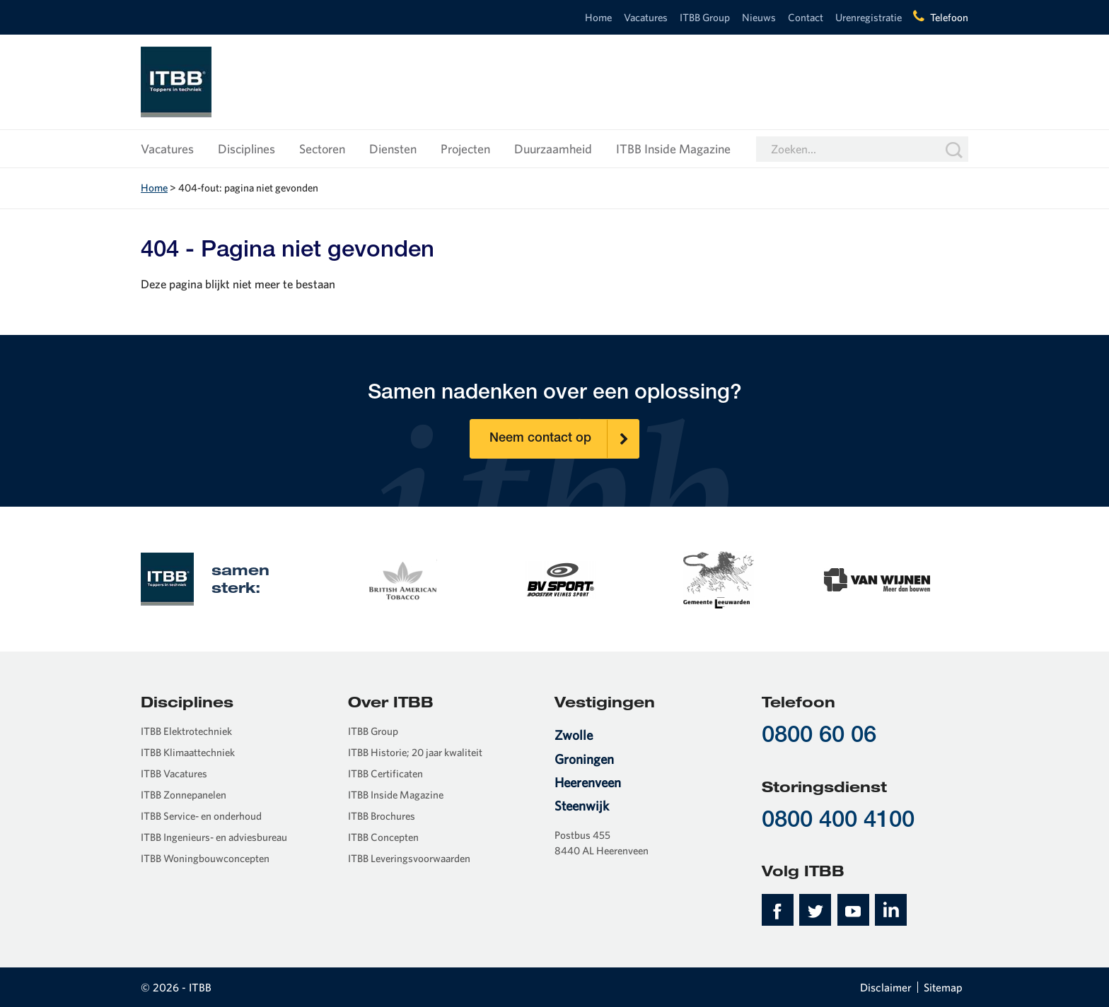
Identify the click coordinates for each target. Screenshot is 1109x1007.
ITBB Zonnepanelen (183, 795)
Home (598, 17)
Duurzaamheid (553, 148)
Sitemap (943, 987)
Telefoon (949, 17)
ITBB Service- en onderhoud (201, 816)
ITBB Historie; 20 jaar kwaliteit (415, 752)
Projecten (465, 148)
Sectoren (322, 148)
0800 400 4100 (838, 821)
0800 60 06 (819, 736)
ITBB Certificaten (385, 773)
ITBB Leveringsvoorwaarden (409, 858)
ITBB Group (705, 17)
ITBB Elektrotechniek (186, 731)
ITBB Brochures (381, 816)
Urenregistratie (868, 17)
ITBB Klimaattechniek (188, 752)
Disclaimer (886, 987)
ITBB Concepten (383, 837)
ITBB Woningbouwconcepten (205, 858)
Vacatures (646, 17)
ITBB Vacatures (174, 773)
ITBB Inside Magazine (673, 148)
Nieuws (759, 17)
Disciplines (246, 148)
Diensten (393, 148)
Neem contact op (564, 439)
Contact (805, 17)
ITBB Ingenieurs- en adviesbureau (214, 837)
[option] (402, 578)
